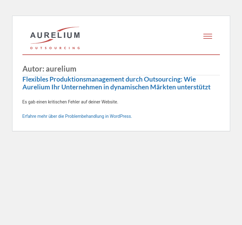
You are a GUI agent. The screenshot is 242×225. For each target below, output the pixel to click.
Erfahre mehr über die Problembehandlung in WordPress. (77, 116)
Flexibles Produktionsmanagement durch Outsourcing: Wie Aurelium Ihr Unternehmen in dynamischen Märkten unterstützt (116, 83)
